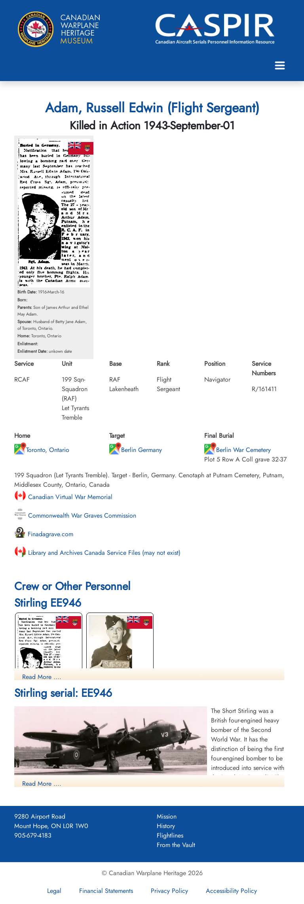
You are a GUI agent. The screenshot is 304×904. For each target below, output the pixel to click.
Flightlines (170, 835)
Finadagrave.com (43, 534)
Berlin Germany (135, 449)
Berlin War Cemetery (237, 449)
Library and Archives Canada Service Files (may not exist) (97, 552)
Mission (167, 816)
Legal (54, 890)
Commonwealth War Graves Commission (75, 515)
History (166, 825)
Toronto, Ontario (41, 449)
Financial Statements (106, 890)
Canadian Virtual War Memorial (63, 496)
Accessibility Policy (231, 890)
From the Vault (176, 844)
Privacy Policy (169, 890)
